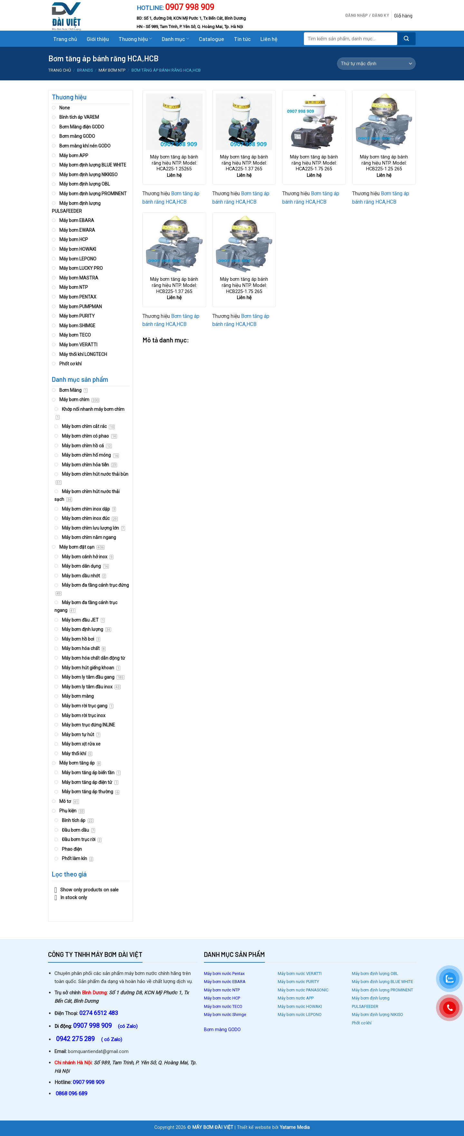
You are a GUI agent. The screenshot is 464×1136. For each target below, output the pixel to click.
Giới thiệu (98, 39)
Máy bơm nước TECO (223, 1006)
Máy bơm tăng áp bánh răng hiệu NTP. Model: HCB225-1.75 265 (244, 285)
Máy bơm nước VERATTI (300, 973)
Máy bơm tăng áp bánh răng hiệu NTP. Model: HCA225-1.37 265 (244, 163)
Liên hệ (268, 39)
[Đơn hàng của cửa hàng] (376, 63)
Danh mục (175, 39)
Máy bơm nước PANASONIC (303, 990)
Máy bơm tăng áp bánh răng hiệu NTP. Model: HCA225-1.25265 (174, 163)
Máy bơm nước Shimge (225, 1014)
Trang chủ (65, 39)
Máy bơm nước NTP (222, 990)
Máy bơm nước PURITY (299, 981)
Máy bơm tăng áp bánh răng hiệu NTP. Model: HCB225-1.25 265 (384, 163)
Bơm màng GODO (222, 1029)
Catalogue (211, 39)
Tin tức (242, 39)
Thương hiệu (135, 39)
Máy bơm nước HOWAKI (300, 1006)
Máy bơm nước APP (296, 998)
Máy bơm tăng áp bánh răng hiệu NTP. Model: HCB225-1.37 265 (174, 285)
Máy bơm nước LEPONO (300, 1014)
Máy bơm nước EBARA (225, 981)
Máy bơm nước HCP (222, 998)
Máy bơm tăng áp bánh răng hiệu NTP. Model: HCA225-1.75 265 (314, 163)
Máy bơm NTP (112, 70)
